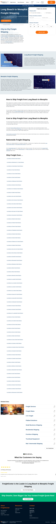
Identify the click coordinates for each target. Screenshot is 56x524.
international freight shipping (21, 144)
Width (34, 24)
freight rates (3, 39)
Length (30, 24)
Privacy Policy (47, 522)
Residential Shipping (32, 429)
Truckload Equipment (33, 439)
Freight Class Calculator (18, 508)
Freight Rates (30, 411)
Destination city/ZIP (45, 17)
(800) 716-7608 (32, 508)
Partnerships (3, 513)
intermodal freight (12, 35)
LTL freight (17, 35)
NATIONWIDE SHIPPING (6, 24)
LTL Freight (29, 416)
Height (38, 24)
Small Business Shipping (34, 425)
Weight (47, 24)
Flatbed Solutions (31, 420)
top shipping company (8, 41)
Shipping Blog (17, 509)
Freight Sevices (31, 406)
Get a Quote (51, 2)
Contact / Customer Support (5, 514)
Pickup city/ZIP (31, 17)
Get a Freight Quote (6, 20)
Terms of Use (53, 522)
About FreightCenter (4, 510)
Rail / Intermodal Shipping (34, 443)
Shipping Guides (17, 512)
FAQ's (16, 511)
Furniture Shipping (32, 434)
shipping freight (4, 35)
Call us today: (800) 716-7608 (28, 5)
